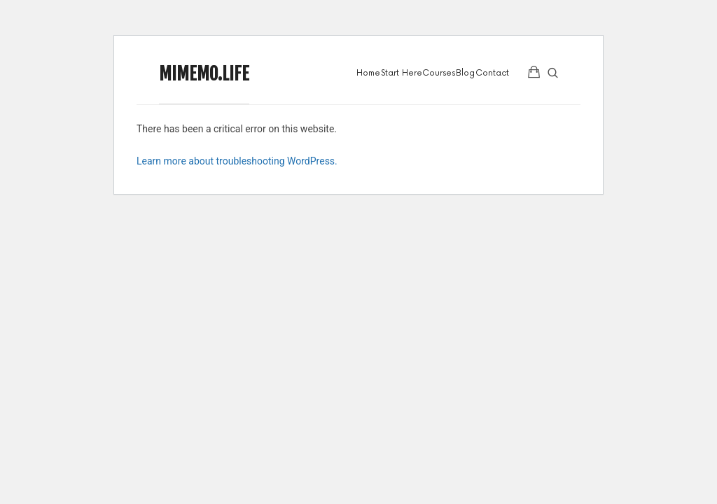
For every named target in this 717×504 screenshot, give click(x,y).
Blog (465, 73)
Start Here (401, 73)
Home (368, 73)
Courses (438, 73)
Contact (492, 73)
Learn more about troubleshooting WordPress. (237, 161)
